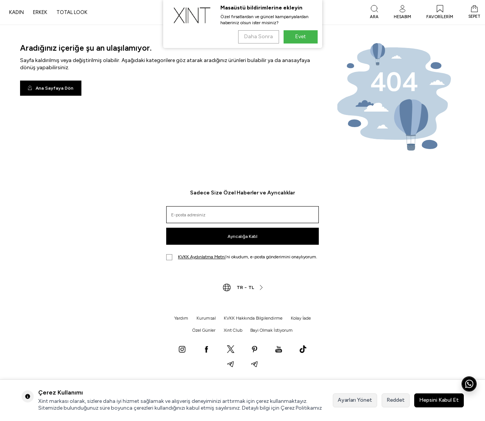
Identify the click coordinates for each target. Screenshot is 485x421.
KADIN (16, 12)
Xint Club (233, 330)
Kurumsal (206, 318)
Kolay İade (301, 318)
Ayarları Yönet (355, 400)
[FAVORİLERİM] (439, 12)
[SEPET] (474, 12)
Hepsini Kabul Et (439, 400)
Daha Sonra (258, 36)
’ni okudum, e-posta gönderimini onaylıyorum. (241, 257)
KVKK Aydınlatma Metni (202, 256)
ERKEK (40, 12)
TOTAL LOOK (71, 12)
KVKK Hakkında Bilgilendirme (253, 318)
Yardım (181, 318)
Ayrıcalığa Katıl (242, 236)
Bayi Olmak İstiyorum (271, 330)
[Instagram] (182, 349)
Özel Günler (203, 330)
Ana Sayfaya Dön (50, 88)
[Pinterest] (254, 349)
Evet (300, 36)
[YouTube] (278, 349)
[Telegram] (230, 365)
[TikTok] (303, 349)
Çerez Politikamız (301, 408)
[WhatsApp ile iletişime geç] (469, 383)
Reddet (396, 400)
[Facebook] (206, 349)
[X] (230, 349)
